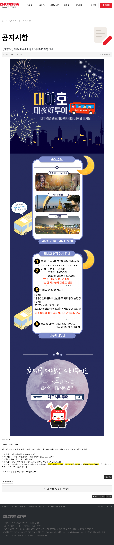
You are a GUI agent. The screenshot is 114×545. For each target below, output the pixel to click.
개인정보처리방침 (18, 507)
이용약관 (5, 507)
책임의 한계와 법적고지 (57, 507)
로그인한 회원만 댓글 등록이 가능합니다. (57, 489)
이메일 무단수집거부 (36, 507)
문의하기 (100, 507)
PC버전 (109, 507)
